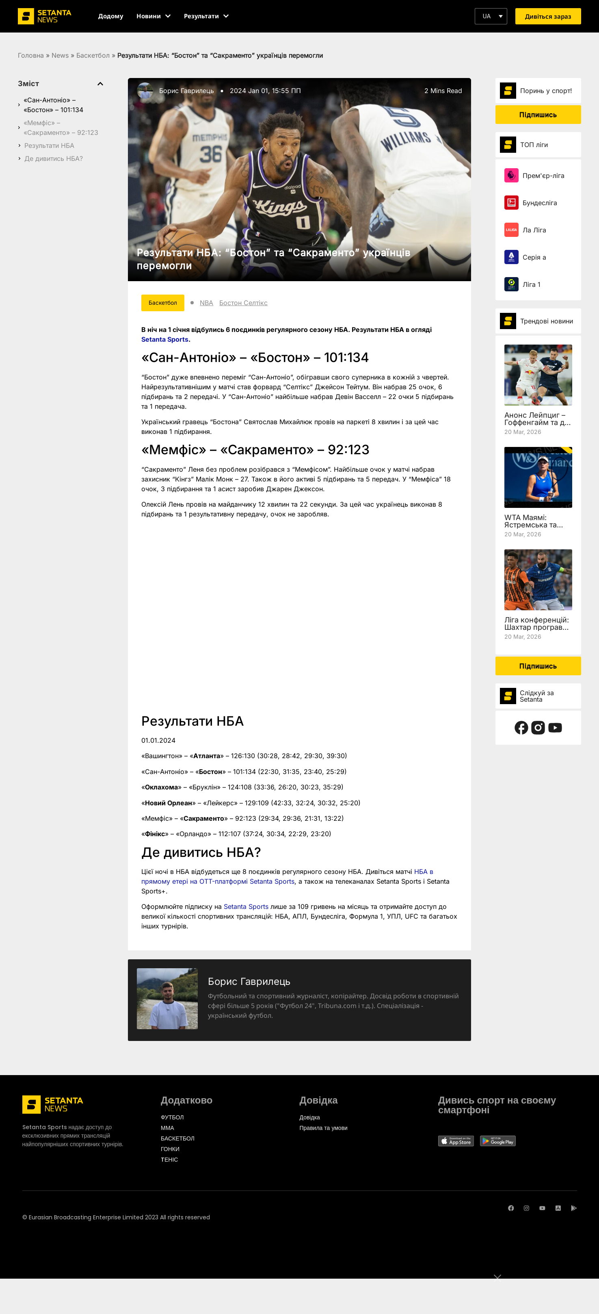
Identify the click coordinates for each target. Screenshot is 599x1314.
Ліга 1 (532, 284)
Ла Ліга (534, 230)
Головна (31, 55)
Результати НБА (49, 145)
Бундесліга (540, 203)
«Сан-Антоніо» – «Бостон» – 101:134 (53, 105)
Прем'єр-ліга (543, 175)
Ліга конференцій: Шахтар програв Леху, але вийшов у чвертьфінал (536, 631)
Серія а (534, 257)
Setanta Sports (164, 341)
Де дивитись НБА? (53, 158)
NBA (218, 304)
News (60, 55)
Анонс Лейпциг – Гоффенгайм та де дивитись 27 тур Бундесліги (536, 426)
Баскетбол (93, 55)
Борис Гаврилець (186, 91)
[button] (491, 16)
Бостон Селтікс (255, 304)
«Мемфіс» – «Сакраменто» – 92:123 (61, 128)
